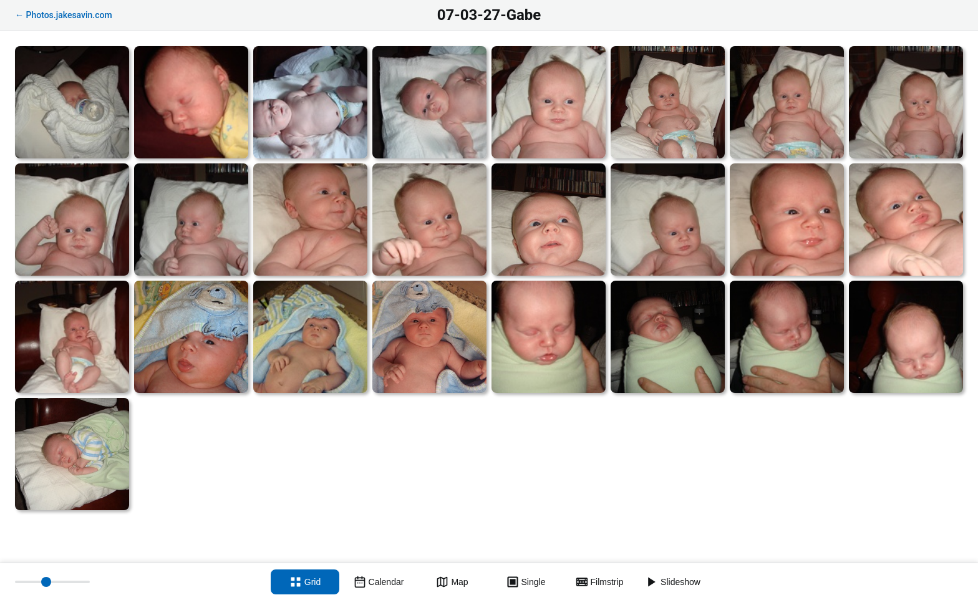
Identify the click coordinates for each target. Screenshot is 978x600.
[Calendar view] (378, 581)
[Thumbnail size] (52, 582)
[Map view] (452, 581)
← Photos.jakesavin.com (63, 15)
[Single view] (525, 581)
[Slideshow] (673, 581)
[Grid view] (305, 581)
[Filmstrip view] (599, 581)
